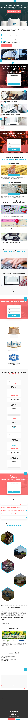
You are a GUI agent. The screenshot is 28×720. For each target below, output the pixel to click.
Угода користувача (5, 698)
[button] (1, 640)
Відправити (14, 83)
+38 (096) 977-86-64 (4, 657)
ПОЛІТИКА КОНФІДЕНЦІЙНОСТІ (7, 695)
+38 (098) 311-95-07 (4, 660)
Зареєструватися (11, 718)
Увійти (18, 718)
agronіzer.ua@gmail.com (5, 663)
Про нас (2, 701)
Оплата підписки (4, 707)
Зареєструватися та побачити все (14, 11)
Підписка (3, 704)
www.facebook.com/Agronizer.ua (7, 666)
